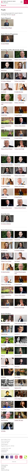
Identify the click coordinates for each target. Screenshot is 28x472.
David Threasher (4, 420)
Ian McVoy (3, 377)
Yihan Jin (3, 355)
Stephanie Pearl (18, 388)
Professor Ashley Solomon (20, 125)
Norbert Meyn (4, 115)
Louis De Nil (17, 334)
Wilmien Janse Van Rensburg (21, 344)
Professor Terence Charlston (20, 59)
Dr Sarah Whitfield (5, 43)
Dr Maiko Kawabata (19, 91)
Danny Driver (4, 70)
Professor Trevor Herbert (20, 81)
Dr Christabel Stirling (5, 138)
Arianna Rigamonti (18, 398)
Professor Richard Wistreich (6, 149)
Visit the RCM (4, 451)
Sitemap (2, 468)
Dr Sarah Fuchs (18, 70)
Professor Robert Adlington (6, 27)
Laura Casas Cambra (5, 323)
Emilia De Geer (4, 334)
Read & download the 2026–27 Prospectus (10, 454)
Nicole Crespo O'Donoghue (20, 323)
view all (13, 14)
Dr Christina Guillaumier (6, 81)
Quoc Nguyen (18, 377)
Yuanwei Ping (4, 398)
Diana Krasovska (18, 355)
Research (3, 5)
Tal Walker (3, 431)
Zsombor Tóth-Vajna (19, 420)
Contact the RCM (4, 450)
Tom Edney (3, 344)
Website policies (4, 465)
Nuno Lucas (17, 366)
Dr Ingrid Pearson (18, 115)
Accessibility (3, 466)
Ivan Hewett (3, 91)
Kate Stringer (17, 409)
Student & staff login (5, 469)
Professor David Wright (19, 149)
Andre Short (3, 409)
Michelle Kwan (4, 366)
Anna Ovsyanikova (5, 388)
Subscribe (14, 461)
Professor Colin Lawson (19, 102)
